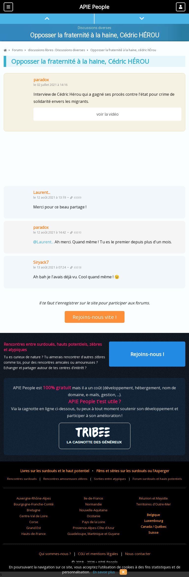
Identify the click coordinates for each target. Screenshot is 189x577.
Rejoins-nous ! (147, 354)
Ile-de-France (93, 498)
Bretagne (33, 510)
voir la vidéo (107, 114)
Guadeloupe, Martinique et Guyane (93, 533)
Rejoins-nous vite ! (95, 316)
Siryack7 (40, 262)
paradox (41, 79)
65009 (75, 197)
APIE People (94, 7)
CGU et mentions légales (98, 553)
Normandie (93, 504)
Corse (33, 522)
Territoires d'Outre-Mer (153, 504)
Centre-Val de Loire (33, 516)
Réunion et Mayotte (153, 498)
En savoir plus (104, 572)
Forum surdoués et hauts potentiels (157, 479)
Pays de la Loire (93, 522)
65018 (75, 267)
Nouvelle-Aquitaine (93, 510)
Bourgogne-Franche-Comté (34, 504)
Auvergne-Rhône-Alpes (33, 498)
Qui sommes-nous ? (55, 553)
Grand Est (33, 528)
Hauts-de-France (33, 533)
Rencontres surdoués (22, 479)
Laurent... (41, 192)
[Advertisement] (94, 161)
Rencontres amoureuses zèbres (65, 479)
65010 (75, 232)
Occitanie (93, 516)
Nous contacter (137, 553)
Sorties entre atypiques (110, 479)
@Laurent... (43, 242)
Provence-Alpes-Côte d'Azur (93, 528)
